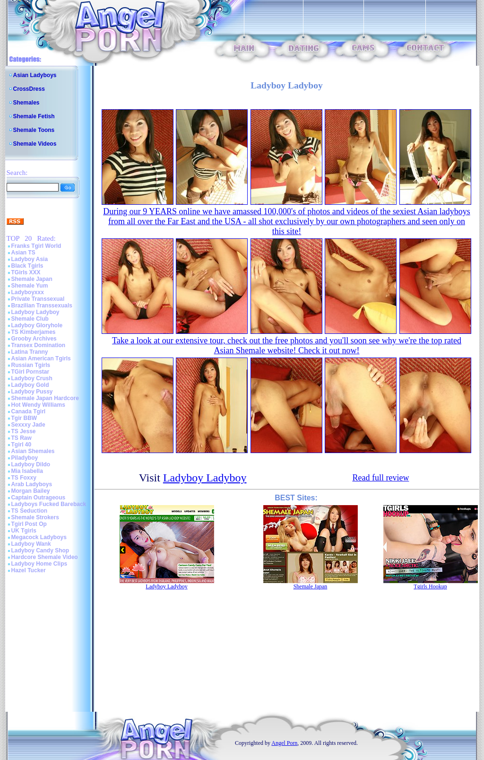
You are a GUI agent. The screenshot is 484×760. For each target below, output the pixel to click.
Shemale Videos (35, 143)
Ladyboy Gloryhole (37, 325)
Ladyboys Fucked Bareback (48, 504)
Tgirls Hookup (430, 586)
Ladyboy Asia (29, 259)
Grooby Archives (34, 338)
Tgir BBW (24, 418)
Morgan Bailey (30, 491)
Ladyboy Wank (31, 544)
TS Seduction (29, 510)
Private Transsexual (38, 299)
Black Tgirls (27, 265)
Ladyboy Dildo (31, 464)
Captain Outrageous (38, 497)
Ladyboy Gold (30, 385)
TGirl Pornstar (30, 371)
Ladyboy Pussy (32, 391)
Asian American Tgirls (41, 358)
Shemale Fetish (34, 116)
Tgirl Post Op (29, 524)
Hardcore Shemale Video (44, 557)
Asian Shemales (33, 451)
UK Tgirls (23, 530)
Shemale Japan (31, 279)
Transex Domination (38, 345)
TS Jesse (23, 431)
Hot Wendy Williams (38, 405)
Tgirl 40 (21, 444)
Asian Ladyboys (35, 75)
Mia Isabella (27, 471)
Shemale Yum (29, 285)
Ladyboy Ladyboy (35, 312)
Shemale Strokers (35, 517)
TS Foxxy (23, 477)
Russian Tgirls (31, 365)
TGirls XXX (26, 272)
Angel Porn (284, 743)
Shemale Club (30, 318)
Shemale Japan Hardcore (45, 398)
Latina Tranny (29, 352)
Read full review (380, 477)
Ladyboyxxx (27, 292)
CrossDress (29, 89)
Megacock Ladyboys (39, 537)
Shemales (26, 102)
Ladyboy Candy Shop (40, 550)
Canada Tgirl (28, 411)
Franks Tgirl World (36, 246)
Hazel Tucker (28, 570)
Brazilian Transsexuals (41, 305)
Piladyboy (24, 457)
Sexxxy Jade (28, 424)
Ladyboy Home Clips (39, 563)
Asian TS (23, 252)
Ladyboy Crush (31, 378)
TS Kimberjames (33, 332)
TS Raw (21, 438)
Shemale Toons (34, 130)
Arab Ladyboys (31, 484)
